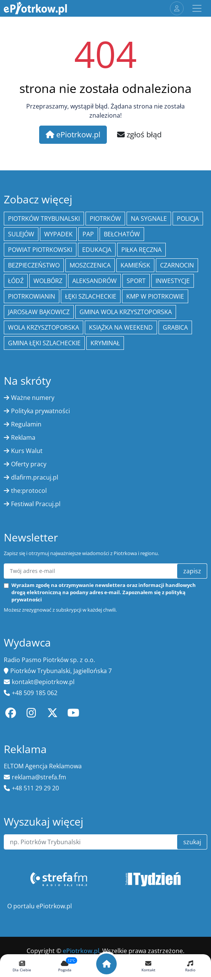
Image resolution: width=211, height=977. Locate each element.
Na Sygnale (149, 218)
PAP (88, 234)
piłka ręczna (141, 249)
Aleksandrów (94, 281)
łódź (16, 281)
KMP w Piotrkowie (155, 296)
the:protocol (29, 490)
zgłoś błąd (139, 134)
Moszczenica (90, 265)
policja (188, 218)
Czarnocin (177, 265)
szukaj (192, 842)
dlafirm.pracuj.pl (34, 477)
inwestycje (172, 281)
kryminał (105, 343)
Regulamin (26, 424)
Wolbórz (47, 281)
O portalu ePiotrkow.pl (39, 906)
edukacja (96, 249)
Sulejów (21, 234)
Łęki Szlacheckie (90, 296)
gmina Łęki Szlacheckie (44, 343)
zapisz (192, 571)
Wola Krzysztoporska (43, 327)
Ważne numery (32, 397)
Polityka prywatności (40, 411)
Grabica (175, 327)
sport (136, 281)
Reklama (23, 437)
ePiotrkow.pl (73, 134)
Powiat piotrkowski (40, 249)
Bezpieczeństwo (34, 265)
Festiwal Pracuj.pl (35, 504)
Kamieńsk (135, 265)
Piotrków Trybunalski (44, 218)
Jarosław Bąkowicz (39, 312)
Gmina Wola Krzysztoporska (125, 312)
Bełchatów (122, 234)
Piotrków (105, 218)
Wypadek (58, 234)
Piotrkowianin (31, 296)
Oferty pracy (28, 464)
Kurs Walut (27, 451)
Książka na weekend (121, 327)
